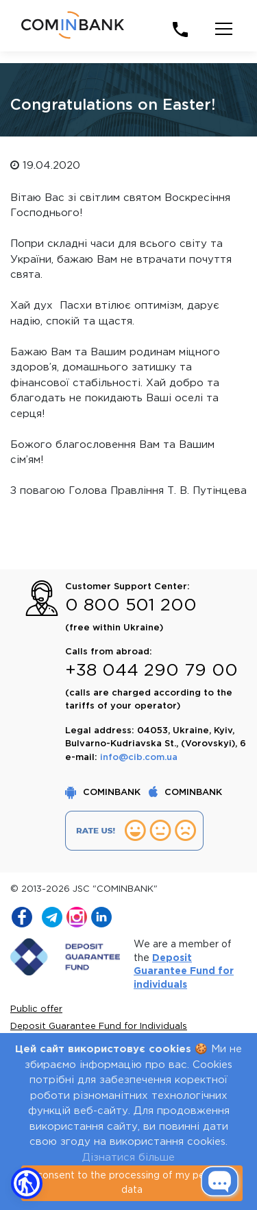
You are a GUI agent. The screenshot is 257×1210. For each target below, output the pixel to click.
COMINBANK (104, 792)
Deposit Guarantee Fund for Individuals (98, 1026)
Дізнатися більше (128, 1157)
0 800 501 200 (131, 605)
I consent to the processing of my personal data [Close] (132, 1183)
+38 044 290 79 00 (151, 670)
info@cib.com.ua (139, 757)
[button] (27, 1183)
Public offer (36, 1009)
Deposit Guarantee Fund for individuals (184, 971)
